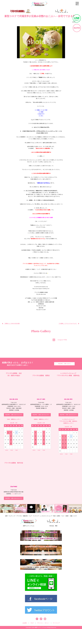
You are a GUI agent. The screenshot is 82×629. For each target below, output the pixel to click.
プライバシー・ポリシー (43, 623)
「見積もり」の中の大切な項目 (12, 323)
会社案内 (25, 623)
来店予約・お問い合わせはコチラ (13, 414)
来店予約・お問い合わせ (64, 363)
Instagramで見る (62, 339)
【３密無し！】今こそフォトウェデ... (67, 323)
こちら (13, 493)
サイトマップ (56, 623)
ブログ (32, 623)
